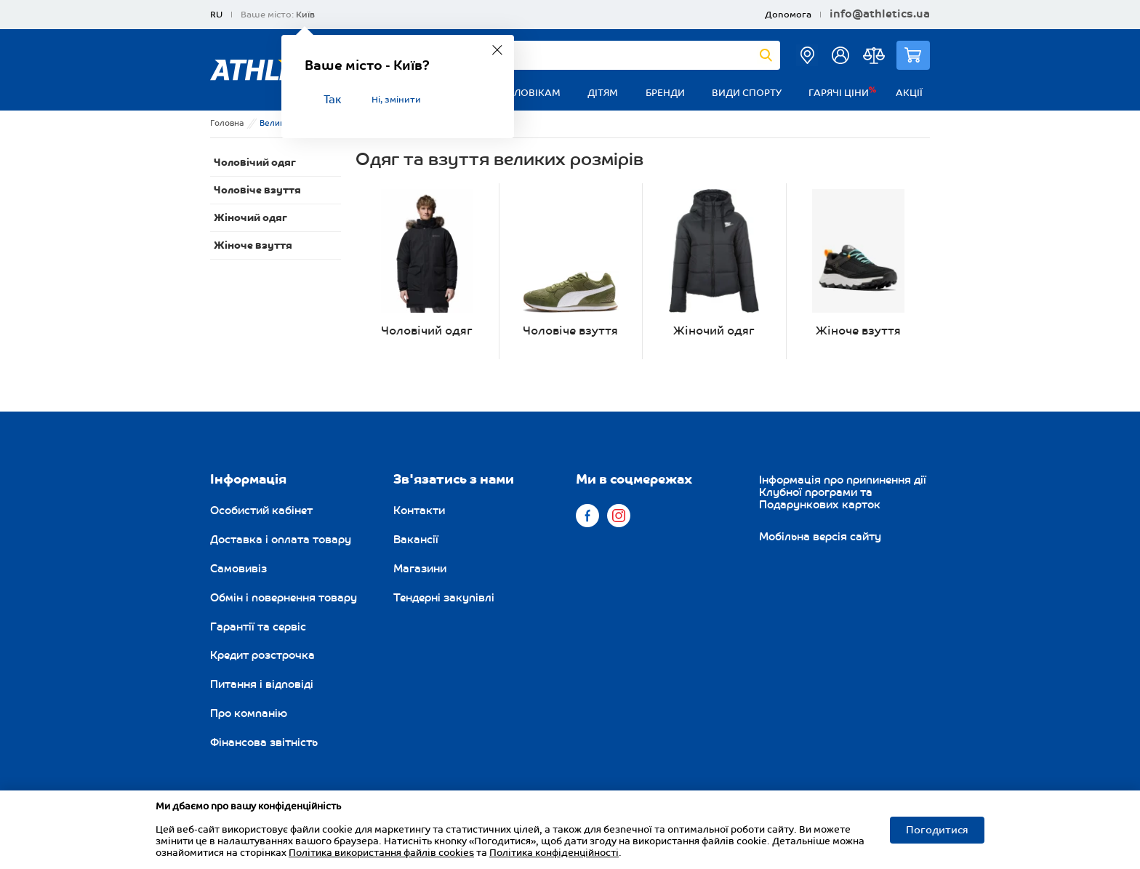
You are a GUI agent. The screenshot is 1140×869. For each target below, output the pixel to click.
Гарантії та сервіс (258, 626)
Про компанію (248, 713)
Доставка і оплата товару (280, 539)
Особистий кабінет (261, 510)
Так (332, 100)
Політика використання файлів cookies (381, 853)
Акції (909, 93)
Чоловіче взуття (257, 190)
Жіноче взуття (253, 245)
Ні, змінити (396, 100)
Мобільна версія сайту (820, 536)
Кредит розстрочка (262, 655)
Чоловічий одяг (255, 162)
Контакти (419, 510)
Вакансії (415, 539)
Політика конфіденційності (554, 853)
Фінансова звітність (264, 742)
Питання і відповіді (261, 684)
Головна (227, 123)
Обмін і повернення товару (283, 597)
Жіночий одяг (250, 218)
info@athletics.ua (880, 14)
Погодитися (937, 830)
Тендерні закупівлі (443, 597)
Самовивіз (238, 568)
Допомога (788, 14)
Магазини (419, 568)
